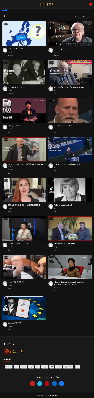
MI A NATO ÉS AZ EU (16, 282)
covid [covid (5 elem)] (16, 367)
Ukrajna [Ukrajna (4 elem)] (44, 367)
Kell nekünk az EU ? (15, 49)
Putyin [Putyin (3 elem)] (31, 367)
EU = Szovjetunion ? (61, 49)
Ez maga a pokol (14, 126)
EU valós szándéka (15, 87)
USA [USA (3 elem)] (51, 367)
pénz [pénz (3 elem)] (37, 367)
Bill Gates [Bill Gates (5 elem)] (8, 367)
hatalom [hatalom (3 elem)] (23, 367)
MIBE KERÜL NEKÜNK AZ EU (64, 244)
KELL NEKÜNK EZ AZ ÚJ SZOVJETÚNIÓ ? (69, 87)
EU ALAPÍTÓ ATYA (15, 323)
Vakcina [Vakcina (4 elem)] (58, 367)
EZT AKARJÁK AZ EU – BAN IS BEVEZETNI (24, 205)
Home (4, 10)
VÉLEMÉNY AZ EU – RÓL (63, 126)
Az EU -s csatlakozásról (63, 205)
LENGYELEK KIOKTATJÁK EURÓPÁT (67, 164)
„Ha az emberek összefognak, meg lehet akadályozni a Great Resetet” (69, 283)
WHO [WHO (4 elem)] (77, 367)
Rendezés (81, 17)
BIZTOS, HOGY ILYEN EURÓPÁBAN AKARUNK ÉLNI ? (25, 165)
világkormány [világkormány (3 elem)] (68, 367)
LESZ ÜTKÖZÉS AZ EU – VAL (18, 244)
